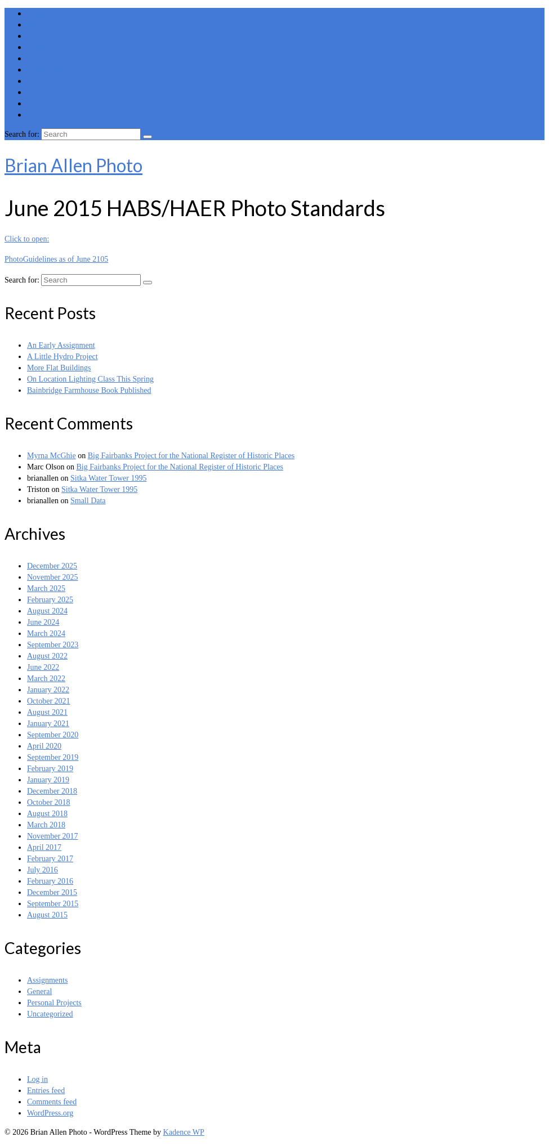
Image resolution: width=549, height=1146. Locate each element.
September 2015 (52, 903)
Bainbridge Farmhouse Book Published (89, 390)
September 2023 (52, 645)
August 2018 (47, 813)
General (39, 991)
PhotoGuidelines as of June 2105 (56, 259)
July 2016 (42, 870)
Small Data (88, 500)
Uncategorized (50, 1014)
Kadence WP (183, 1132)
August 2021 (47, 712)
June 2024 (43, 622)
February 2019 (50, 768)
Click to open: (27, 239)
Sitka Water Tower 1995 (108, 478)
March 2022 (46, 678)
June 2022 (43, 667)
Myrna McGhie (51, 455)
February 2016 (50, 881)
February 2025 (50, 600)
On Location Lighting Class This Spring (90, 379)
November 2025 (52, 577)
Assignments (47, 980)
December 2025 (52, 566)
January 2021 (48, 723)
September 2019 (52, 757)
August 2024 (47, 611)
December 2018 (52, 791)
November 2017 (52, 836)
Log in (37, 1079)
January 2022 (48, 690)
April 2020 (44, 746)
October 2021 (48, 701)
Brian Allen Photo (73, 165)
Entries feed (46, 1090)
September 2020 (52, 735)
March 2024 (46, 633)
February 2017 (50, 858)
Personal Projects (54, 1003)
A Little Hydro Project (62, 356)
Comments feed (52, 1102)
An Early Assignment (61, 345)
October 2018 (48, 802)
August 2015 (47, 915)
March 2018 (46, 825)
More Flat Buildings (59, 368)
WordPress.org (50, 1113)
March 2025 (46, 588)
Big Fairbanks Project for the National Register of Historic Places (191, 455)
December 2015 (52, 892)
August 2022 (47, 656)
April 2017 (44, 847)
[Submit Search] (147, 136)
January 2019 (48, 780)
